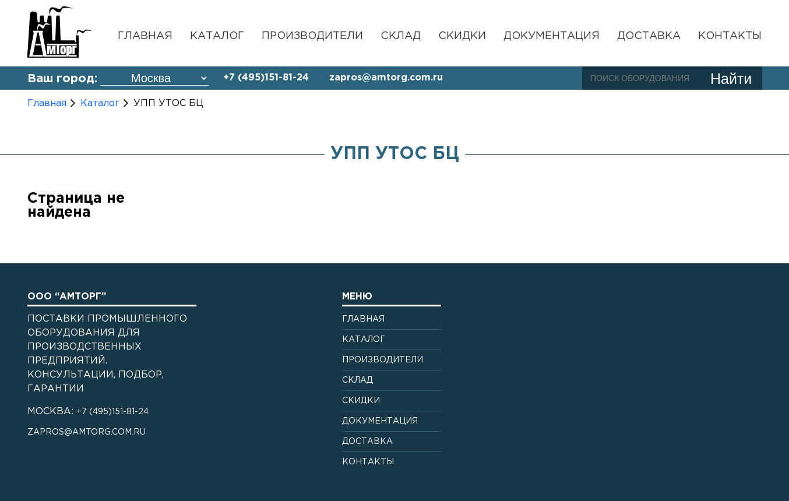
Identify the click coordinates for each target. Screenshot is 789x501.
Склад (401, 36)
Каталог (217, 36)
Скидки (462, 36)
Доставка (649, 36)
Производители (312, 36)
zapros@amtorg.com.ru (386, 77)
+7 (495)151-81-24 (266, 77)
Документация (551, 36)
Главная (145, 36)
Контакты (730, 36)
